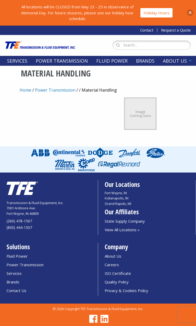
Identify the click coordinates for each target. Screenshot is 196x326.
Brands (145, 61)
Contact (146, 30)
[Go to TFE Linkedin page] (103, 318)
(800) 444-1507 (19, 227)
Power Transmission (62, 61)
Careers (112, 264)
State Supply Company (125, 221)
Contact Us (16, 290)
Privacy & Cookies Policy (126, 290)
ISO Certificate (118, 273)
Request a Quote (176, 30)
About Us (175, 61)
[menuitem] (17, 60)
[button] (190, 12)
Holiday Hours (156, 12)
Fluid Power (112, 61)
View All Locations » (122, 229)
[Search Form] (151, 45)
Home (25, 90)
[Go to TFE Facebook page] (92, 318)
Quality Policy (117, 281)
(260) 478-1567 (19, 220)
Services (17, 61)
